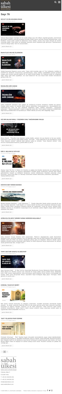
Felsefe (10, 186)
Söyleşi (14, 153)
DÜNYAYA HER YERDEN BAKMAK (11, 185)
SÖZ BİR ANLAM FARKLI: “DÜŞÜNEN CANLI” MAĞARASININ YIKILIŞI (22, 119)
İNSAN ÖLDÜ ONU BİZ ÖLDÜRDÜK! (12, 52)
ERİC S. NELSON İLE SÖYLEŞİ (10, 151)
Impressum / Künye (41, 390)
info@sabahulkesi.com (7, 382)
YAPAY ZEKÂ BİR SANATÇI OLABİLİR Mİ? (13, 251)
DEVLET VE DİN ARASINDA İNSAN (11, 19)
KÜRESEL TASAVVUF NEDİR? (10, 285)
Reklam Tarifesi (27, 390)
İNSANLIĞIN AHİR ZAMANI (9, 86)
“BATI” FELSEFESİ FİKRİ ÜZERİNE (11, 318)
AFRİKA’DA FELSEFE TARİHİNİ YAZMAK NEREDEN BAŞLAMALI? (21, 218)
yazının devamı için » (7, 46)
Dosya (9, 21)
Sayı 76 (13, 21)
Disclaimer (33, 390)
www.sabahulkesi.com (7, 384)
